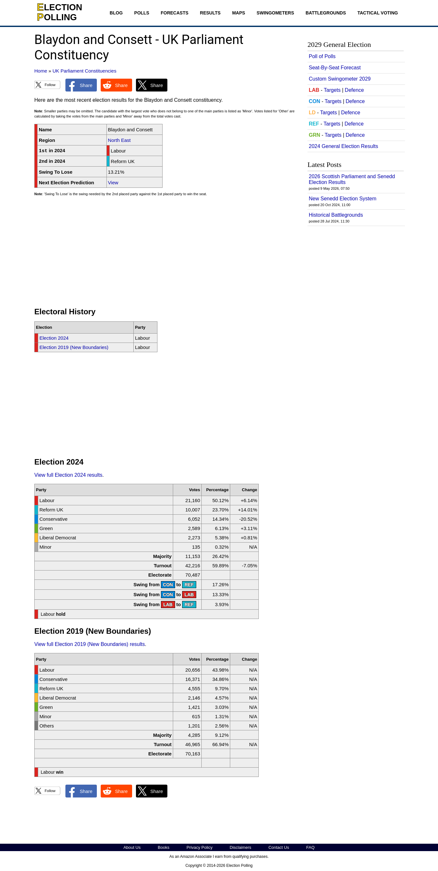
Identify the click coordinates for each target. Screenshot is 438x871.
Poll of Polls (322, 56)
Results (210, 12)
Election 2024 (54, 338)
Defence (354, 90)
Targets (332, 90)
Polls (141, 12)
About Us (131, 847)
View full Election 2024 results (68, 475)
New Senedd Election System (342, 198)
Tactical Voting (378, 12)
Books (163, 847)
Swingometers (275, 12)
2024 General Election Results (343, 146)
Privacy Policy (200, 847)
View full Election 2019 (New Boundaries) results (89, 644)
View (113, 182)
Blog (116, 12)
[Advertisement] (165, 255)
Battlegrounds (326, 12)
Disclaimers (240, 847)
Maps (238, 12)
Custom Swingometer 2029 (340, 79)
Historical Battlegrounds (336, 215)
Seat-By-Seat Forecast (335, 67)
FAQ (310, 847)
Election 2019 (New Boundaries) (73, 347)
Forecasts (174, 12)
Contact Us (278, 847)
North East (119, 140)
